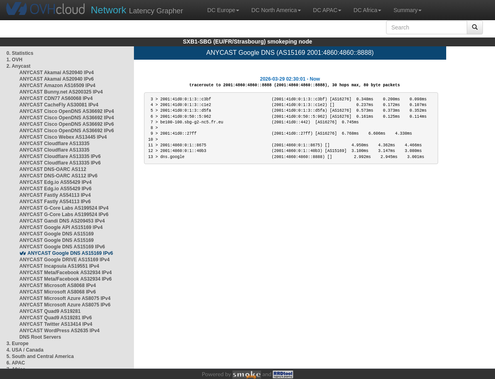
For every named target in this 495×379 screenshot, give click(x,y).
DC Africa (367, 10)
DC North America (276, 10)
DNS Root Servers (40, 337)
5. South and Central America (40, 356)
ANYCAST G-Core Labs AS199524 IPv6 (64, 214)
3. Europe (17, 343)
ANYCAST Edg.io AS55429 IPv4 (55, 182)
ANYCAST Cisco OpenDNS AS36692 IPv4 (66, 111)
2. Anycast (18, 66)
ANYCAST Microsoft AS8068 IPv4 (57, 285)
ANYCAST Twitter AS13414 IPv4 (55, 324)
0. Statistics (19, 53)
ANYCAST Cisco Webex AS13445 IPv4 (63, 137)
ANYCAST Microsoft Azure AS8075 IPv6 (65, 305)
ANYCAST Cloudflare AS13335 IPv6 (60, 156)
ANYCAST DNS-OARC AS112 (52, 169)
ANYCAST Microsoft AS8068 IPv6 (57, 292)
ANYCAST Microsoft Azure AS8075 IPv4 (65, 298)
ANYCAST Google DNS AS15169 (56, 234)
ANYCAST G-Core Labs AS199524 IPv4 (64, 208)
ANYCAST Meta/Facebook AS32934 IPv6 (65, 279)
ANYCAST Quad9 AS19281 (50, 311)
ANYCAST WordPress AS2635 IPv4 (59, 330)
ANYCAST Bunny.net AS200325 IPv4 (61, 92)
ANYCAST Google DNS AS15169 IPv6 (62, 247)
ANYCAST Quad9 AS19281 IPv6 (55, 318)
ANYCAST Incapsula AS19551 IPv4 (59, 266)
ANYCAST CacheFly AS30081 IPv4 (58, 105)
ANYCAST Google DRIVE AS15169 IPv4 (64, 259)
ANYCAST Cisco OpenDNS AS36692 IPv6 (66, 124)
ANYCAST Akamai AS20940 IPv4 (56, 72)
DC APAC (327, 10)
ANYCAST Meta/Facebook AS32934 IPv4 (65, 272)
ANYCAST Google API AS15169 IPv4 (61, 227)
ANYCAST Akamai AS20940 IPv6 (56, 79)
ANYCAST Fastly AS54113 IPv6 (55, 201)
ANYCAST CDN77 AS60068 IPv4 (56, 98)
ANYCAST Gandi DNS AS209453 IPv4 (62, 221)
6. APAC (15, 363)
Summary (407, 10)
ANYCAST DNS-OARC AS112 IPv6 (58, 176)
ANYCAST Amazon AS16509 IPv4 (57, 85)
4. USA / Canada (25, 350)
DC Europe (223, 10)
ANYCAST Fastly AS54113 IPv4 (55, 195)
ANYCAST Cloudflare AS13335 (54, 143)
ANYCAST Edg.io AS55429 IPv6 (55, 189)
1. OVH (14, 59)
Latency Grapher (137, 9)
